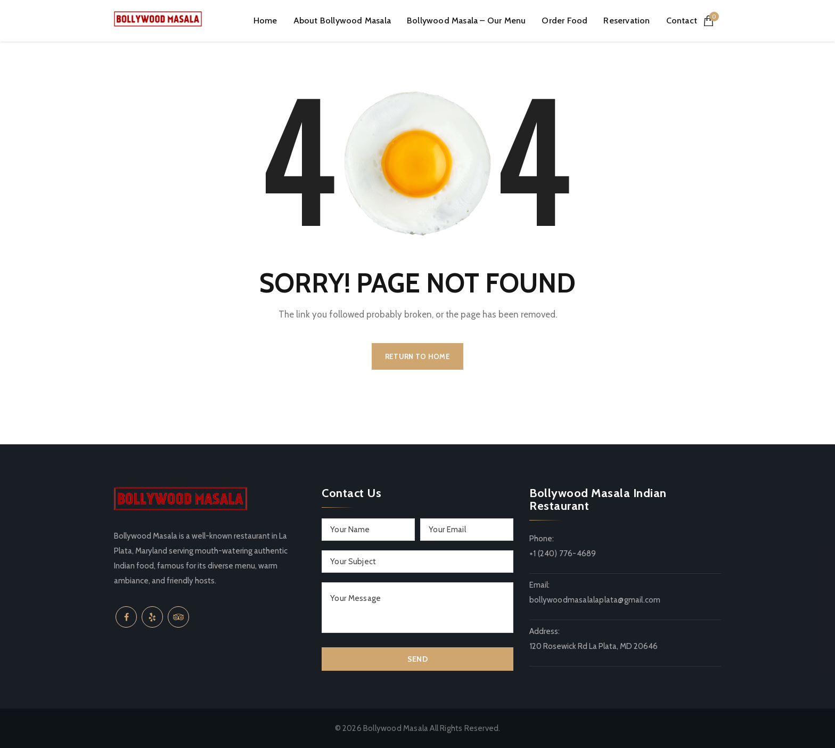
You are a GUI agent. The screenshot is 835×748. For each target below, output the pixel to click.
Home (265, 20)
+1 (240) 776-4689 (562, 553)
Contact (681, 20)
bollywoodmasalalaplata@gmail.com (594, 600)
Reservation (626, 20)
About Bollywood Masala (342, 20)
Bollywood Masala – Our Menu (466, 20)
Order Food (564, 20)
